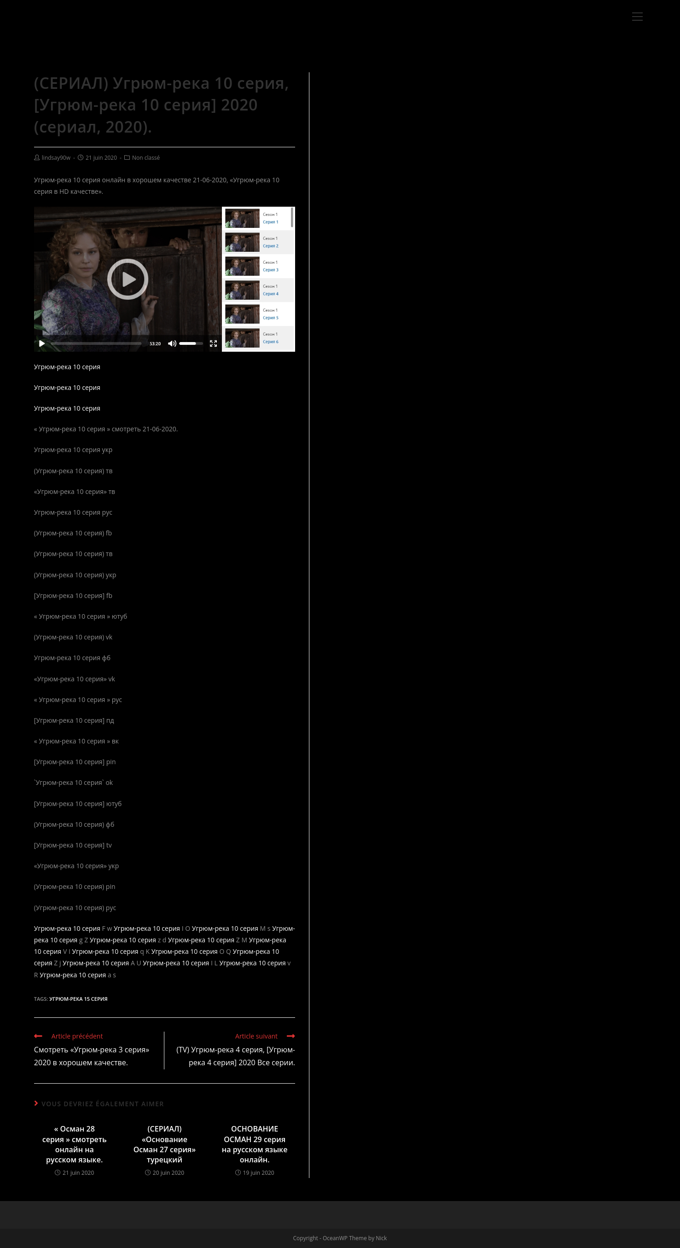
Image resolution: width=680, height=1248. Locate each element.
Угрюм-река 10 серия (67, 366)
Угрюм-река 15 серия (78, 998)
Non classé (146, 158)
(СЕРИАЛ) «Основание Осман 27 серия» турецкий (165, 1144)
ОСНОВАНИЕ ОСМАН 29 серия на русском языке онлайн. (255, 1144)
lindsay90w (56, 158)
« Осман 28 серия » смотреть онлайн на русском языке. (74, 1144)
